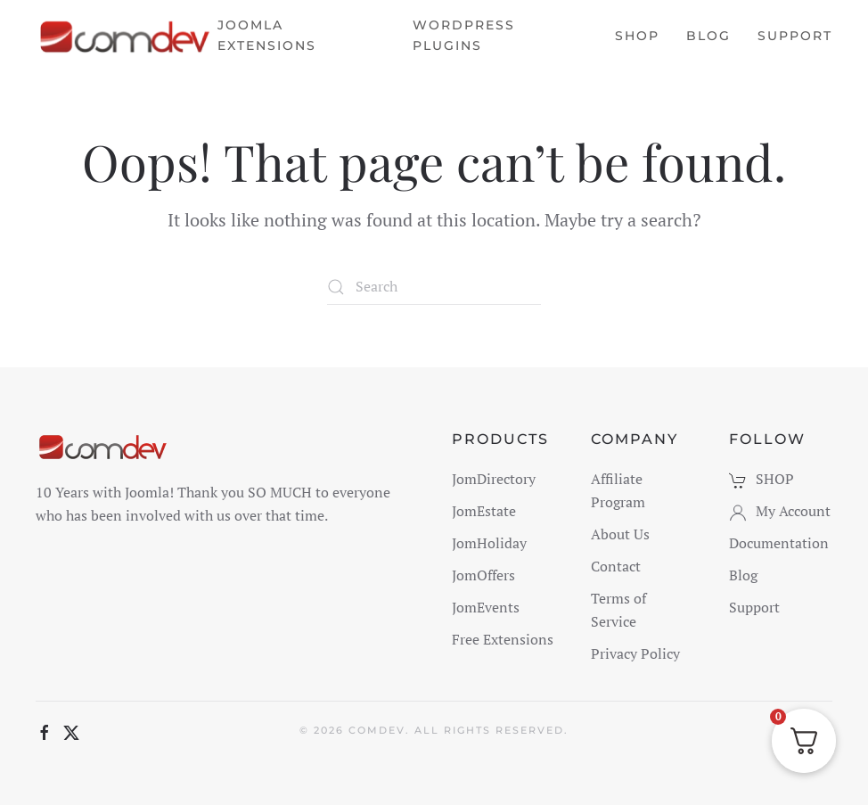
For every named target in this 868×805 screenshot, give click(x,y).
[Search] (434, 287)
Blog (708, 36)
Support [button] (794, 36)
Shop (637, 36)
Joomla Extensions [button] (266, 35)
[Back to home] (126, 35)
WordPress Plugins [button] (464, 35)
